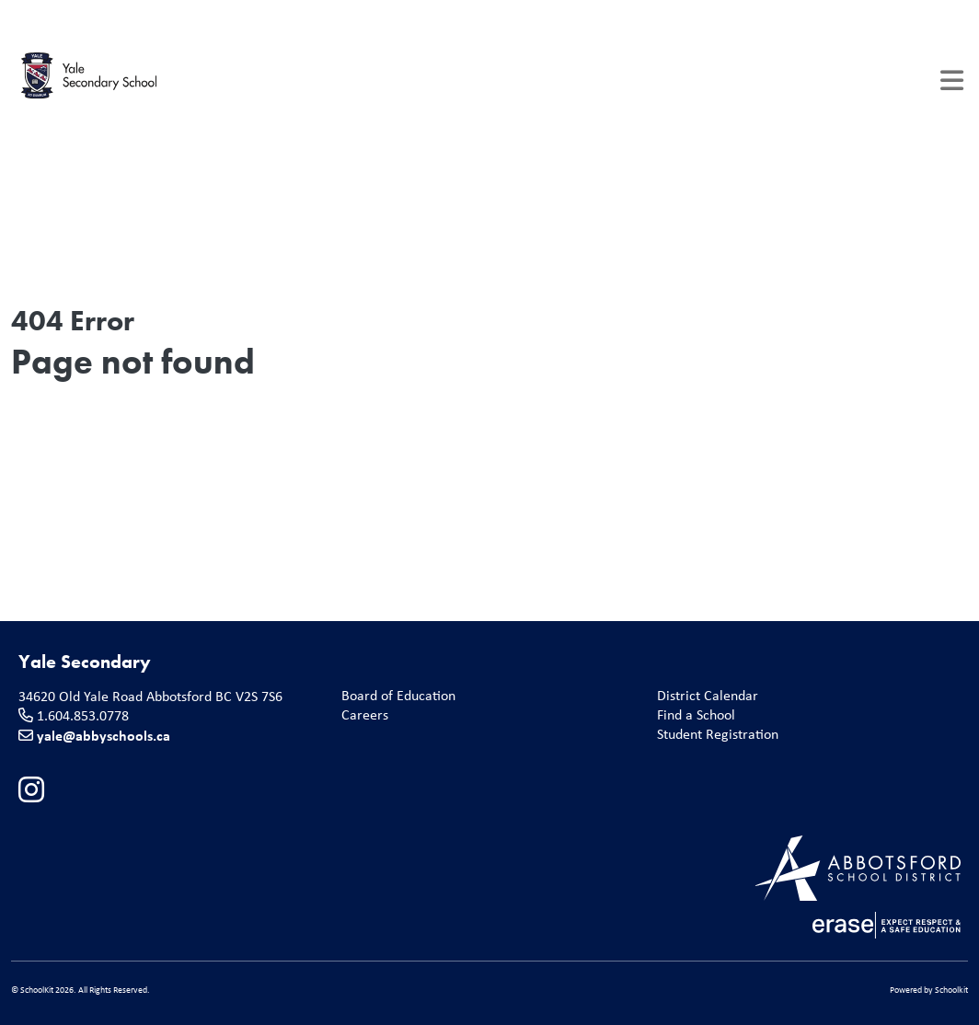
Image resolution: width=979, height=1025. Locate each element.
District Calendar (704, 696)
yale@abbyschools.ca (103, 735)
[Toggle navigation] (952, 80)
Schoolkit (951, 990)
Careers (361, 715)
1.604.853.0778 (83, 715)
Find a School (692, 715)
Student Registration (714, 734)
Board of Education (394, 696)
